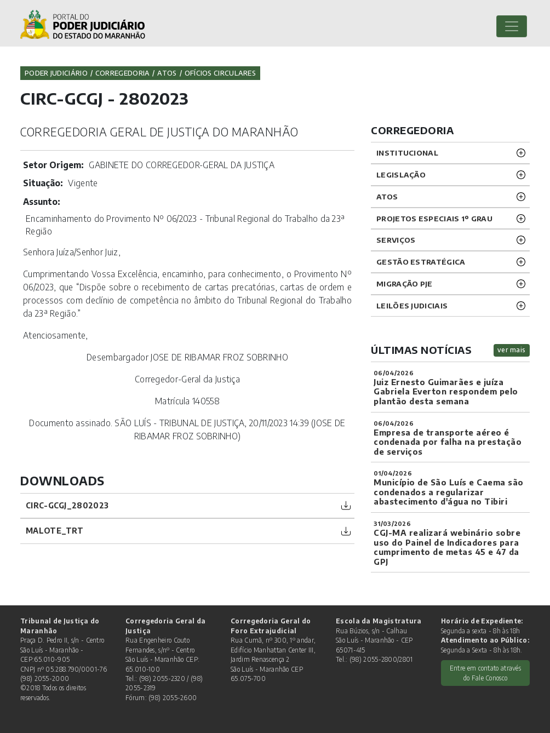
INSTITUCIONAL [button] (407, 152)
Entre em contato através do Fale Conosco (485, 673)
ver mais (511, 350)
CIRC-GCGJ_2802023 (67, 505)
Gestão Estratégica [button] (420, 261)
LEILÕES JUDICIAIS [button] (412, 305)
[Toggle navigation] (511, 26)
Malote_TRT (54, 530)
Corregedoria (122, 72)
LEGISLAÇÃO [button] (401, 174)
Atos (166, 72)
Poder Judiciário (56, 72)
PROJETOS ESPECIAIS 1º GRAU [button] (434, 218)
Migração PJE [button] (404, 283)
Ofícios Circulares (220, 72)
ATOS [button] (387, 196)
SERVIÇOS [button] (395, 239)
